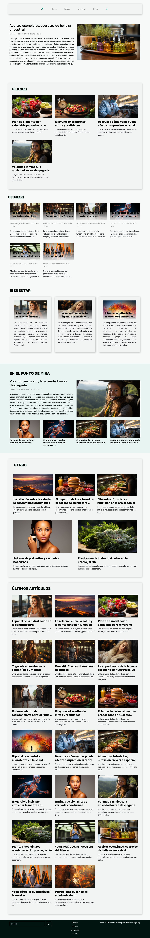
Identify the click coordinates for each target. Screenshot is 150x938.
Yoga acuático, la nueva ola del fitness (26, 254)
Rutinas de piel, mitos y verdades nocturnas (22, 441)
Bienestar (82, 9)
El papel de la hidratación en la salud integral (27, 316)
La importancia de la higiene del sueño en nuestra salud (74, 316)
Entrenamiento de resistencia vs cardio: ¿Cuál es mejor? (91, 218)
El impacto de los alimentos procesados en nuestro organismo (74, 503)
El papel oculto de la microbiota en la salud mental (119, 316)
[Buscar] (27, 924)
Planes (54, 9)
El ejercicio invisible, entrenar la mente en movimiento (125, 216)
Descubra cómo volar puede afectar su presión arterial (125, 441)
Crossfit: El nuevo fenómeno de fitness (59, 214)
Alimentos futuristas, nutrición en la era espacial (90, 441)
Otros (95, 9)
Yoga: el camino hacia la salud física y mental (25, 216)
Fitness (67, 9)
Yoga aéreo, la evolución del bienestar (55, 256)
